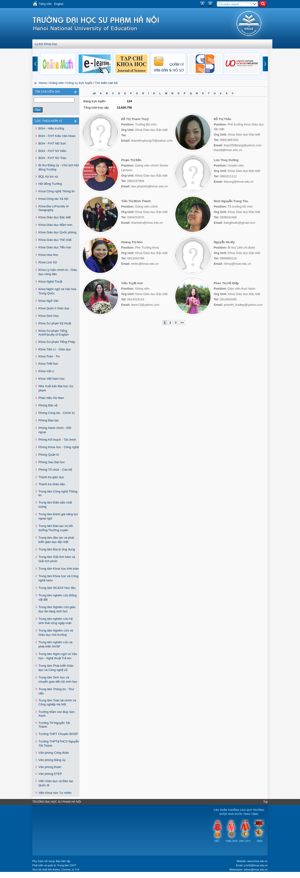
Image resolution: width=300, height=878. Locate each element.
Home (43, 83)
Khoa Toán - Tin (49, 356)
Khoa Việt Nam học (51, 378)
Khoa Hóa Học (48, 255)
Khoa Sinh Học (48, 316)
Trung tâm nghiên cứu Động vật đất (57, 597)
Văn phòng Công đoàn (53, 752)
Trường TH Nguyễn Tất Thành (54, 724)
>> (182, 322)
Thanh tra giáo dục (51, 477)
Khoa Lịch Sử (47, 262)
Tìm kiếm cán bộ (106, 83)
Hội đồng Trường (50, 183)
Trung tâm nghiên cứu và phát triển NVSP (55, 644)
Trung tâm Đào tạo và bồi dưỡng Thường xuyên (55, 528)
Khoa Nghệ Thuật (50, 281)
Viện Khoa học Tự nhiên (54, 793)
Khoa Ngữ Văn (48, 301)
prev (35, 64)
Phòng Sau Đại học (51, 462)
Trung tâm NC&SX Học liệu (56, 588)
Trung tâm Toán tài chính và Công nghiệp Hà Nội (57, 702)
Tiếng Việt (45, 4)
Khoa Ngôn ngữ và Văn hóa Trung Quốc (57, 291)
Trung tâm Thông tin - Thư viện (56, 691)
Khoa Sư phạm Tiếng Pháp (56, 342)
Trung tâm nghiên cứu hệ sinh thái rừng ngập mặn (55, 621)
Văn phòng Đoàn (49, 767)
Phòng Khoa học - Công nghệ (58, 447)
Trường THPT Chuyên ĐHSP (58, 734)
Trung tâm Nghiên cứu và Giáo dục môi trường (55, 632)
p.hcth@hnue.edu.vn (256, 865)
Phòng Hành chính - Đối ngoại (54, 430)
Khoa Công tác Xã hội (53, 199)
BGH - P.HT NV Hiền (52, 151)
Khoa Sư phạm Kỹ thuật (54, 323)
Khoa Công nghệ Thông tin (56, 191)
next (265, 64)
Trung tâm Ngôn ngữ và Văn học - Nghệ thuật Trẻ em (57, 656)
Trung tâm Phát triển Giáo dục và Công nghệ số (55, 668)
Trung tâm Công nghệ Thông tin (57, 493)
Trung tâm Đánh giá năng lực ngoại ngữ (58, 516)
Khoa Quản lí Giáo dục (53, 308)
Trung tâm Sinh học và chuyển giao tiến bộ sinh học (57, 679)
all (94, 93)
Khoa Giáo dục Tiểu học (54, 247)
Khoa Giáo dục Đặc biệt (54, 217)
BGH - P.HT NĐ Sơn (52, 143)
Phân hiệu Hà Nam (51, 398)
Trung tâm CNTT (66, 865)
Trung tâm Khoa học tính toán (58, 568)
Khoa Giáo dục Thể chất (54, 240)
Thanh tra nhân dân (51, 484)
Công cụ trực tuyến (79, 83)
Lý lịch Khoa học (46, 44)
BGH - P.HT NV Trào (52, 158)
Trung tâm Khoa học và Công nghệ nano (58, 578)
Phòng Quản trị (48, 454)
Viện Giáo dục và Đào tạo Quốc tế (55, 783)
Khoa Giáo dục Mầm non (55, 225)
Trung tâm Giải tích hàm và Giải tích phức (56, 559)
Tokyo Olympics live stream (17, 876)
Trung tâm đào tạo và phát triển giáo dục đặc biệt (56, 540)
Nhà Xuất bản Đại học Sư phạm (55, 388)
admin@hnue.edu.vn (256, 869)
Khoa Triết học (48, 363)
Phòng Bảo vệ (47, 405)
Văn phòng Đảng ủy (51, 760)
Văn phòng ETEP (50, 774)
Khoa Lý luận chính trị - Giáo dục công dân (57, 272)
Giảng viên (56, 83)
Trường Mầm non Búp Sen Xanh (56, 713)
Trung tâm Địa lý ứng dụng (56, 549)
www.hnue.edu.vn (257, 861)
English (58, 4)
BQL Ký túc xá (48, 176)
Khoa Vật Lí (46, 371)
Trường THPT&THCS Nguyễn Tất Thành (58, 743)
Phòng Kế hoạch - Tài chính (57, 439)
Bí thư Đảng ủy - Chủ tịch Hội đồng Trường (58, 167)
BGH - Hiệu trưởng (51, 128)
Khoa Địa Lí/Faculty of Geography (53, 208)
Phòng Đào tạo (48, 420)
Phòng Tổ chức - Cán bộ (55, 469)
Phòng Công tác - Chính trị (56, 413)
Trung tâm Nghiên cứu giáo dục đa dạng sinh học (56, 609)
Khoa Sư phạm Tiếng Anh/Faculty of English (53, 332)
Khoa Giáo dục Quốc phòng (57, 232)
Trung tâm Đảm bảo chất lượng (55, 504)
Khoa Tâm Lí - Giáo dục (54, 349)
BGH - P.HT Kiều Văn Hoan (56, 136)
